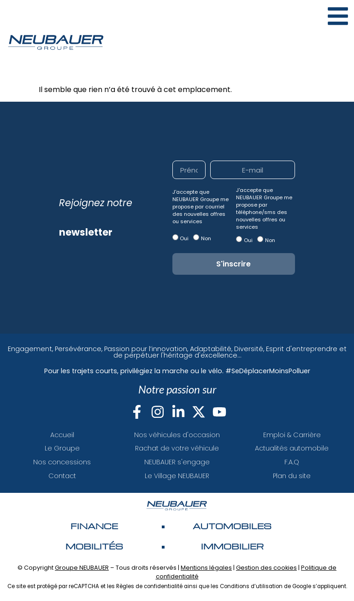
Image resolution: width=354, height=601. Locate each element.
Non (206, 238)
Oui (184, 238)
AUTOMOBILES (232, 525)
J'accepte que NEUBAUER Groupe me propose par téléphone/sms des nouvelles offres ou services (264, 208)
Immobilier (232, 546)
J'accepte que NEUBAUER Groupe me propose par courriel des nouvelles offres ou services (200, 206)
